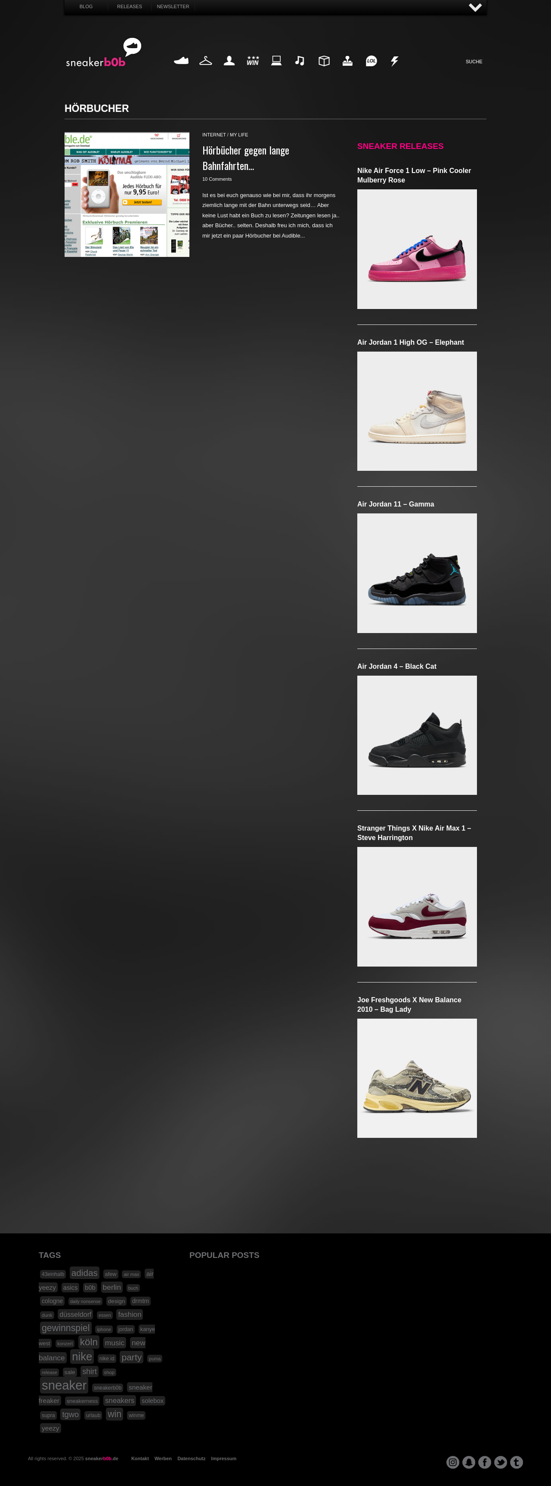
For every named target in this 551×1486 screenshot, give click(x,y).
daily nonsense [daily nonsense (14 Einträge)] (85, 1301)
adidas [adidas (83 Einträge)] (84, 1273)
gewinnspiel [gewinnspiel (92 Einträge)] (66, 1328)
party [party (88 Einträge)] (131, 1357)
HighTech (347, 70)
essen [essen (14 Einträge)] (105, 1315)
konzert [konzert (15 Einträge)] (65, 1343)
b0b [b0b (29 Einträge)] (90, 1287)
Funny (371, 70)
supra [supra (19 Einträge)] (48, 1415)
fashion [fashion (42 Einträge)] (129, 1314)
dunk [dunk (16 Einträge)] (47, 1315)
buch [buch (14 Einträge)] (133, 1288)
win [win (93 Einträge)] (114, 1414)
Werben (163, 1458)
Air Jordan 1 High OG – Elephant (410, 342)
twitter (500, 1462)
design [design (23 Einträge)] (116, 1301)
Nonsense (395, 70)
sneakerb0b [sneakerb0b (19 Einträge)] (107, 1388)
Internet (277, 70)
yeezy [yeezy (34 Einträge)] (50, 1428)
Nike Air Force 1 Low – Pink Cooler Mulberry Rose (414, 175)
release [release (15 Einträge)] (49, 1372)
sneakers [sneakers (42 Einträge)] (119, 1400)
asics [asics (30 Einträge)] (70, 1287)
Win (253, 70)
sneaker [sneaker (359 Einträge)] (64, 1385)
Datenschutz (191, 1458)
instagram (452, 1462)
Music (300, 70)
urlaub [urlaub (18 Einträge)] (93, 1415)
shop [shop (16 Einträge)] (109, 1372)
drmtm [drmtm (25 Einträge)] (140, 1301)
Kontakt (140, 1458)
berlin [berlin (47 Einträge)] (112, 1287)
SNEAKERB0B (104, 52)
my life (239, 134)
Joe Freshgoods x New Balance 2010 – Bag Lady (409, 1004)
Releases (129, 6)
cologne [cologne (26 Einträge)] (52, 1301)
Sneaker (182, 70)
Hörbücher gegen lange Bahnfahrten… (245, 157)
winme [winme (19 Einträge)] (136, 1415)
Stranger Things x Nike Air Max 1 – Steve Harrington (414, 833)
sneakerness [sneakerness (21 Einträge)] (82, 1401)
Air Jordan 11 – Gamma (395, 504)
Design (324, 70)
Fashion (205, 70)
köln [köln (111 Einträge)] (89, 1342)
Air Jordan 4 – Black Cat (396, 666)
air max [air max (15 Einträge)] (131, 1274)
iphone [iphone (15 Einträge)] (104, 1329)
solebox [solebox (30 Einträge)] (153, 1400)
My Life (229, 70)
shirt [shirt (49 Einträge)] (89, 1371)
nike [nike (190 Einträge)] (82, 1356)
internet (214, 134)
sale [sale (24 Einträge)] (70, 1372)
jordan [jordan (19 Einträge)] (125, 1329)
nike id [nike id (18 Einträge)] (107, 1359)
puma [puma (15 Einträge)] (155, 1358)
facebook (484, 1462)
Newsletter (173, 6)
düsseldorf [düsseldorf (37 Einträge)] (75, 1314)
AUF (475, 8)
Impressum (224, 1458)
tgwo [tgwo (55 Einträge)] (70, 1414)
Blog (86, 6)
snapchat (468, 1462)
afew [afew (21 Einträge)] (111, 1274)
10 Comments (217, 179)
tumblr (516, 1462)
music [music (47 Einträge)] (114, 1342)
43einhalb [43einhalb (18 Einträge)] (53, 1274)
